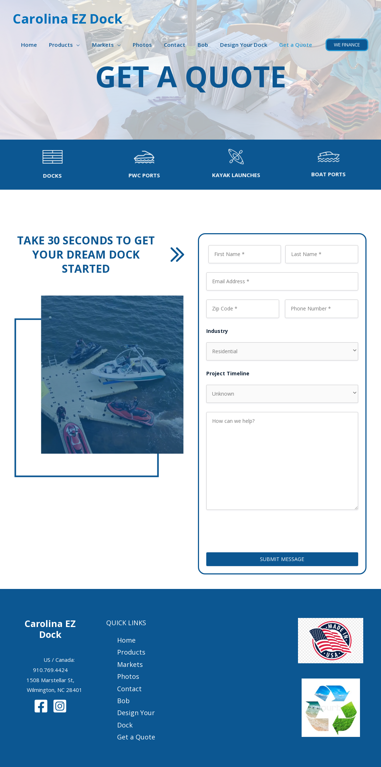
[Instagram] (60, 706)
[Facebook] (41, 706)
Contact (179, 44)
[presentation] (261, 529)
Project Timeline (227, 373)
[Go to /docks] (48, 164)
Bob (205, 44)
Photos (147, 44)
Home (38, 44)
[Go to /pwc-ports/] (139, 164)
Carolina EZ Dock (68, 19)
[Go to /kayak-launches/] (236, 166)
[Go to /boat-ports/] (333, 164)
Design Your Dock (245, 44)
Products (69, 44)
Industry (217, 330)
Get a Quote (296, 44)
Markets (109, 44)
